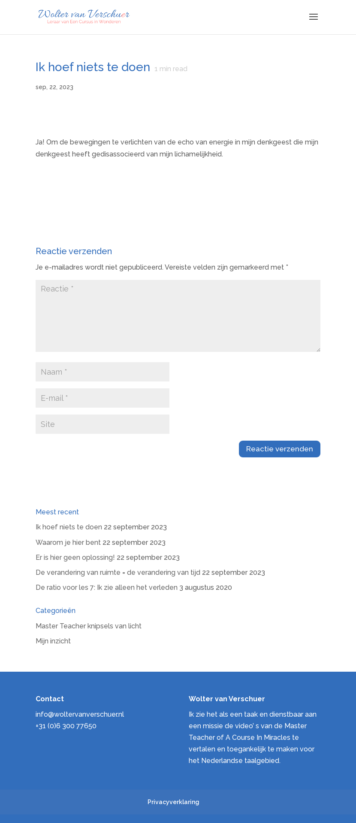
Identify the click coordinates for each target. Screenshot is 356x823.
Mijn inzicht (53, 641)
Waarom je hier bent (68, 542)
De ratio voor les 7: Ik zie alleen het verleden (107, 587)
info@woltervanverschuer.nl (80, 714)
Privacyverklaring (173, 802)
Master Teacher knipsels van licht (89, 626)
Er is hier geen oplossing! (75, 557)
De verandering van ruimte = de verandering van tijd (118, 572)
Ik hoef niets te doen (69, 527)
